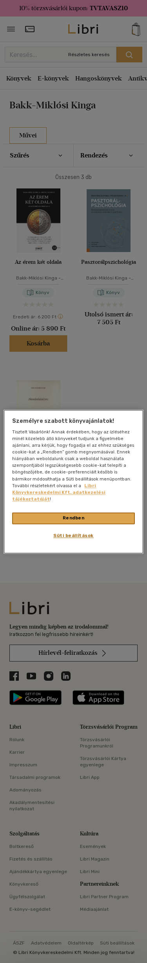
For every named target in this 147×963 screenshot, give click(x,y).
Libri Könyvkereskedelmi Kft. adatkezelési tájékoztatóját (58, 492)
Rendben (74, 518)
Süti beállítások (73, 535)
